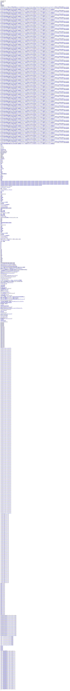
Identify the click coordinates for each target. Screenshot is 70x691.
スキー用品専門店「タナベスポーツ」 (8, 651)
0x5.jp (1, 178)
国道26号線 (2, 211)
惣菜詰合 (52, 9)
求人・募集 (2, 213)
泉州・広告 (2, 210)
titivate (1, 645)
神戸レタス (2, 583)
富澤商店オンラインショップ (6, 318)
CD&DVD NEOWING (4, 305)
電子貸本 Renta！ (4, 303)
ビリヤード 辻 (3, 216)
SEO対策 (2, 203)
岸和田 (1, 197)
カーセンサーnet (3, 283)
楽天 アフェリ (3, 188)
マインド (2, 147)
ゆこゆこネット (3, 287)
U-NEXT (2, 319)
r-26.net (1, 154)
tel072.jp (2, 156)
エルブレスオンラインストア (6, 313)
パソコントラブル (4, 206)
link (1, 2)
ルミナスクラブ (3, 312)
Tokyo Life (2, 326)
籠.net (1, 159)
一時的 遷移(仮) (3, 173)
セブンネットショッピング (5, 277)
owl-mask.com (3, 149)
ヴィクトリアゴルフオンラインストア (8, 276)
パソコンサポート (4, 205)
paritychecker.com (3, 151)
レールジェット (39, 9)
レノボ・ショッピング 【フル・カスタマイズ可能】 (11, 280)
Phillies (28, 8)
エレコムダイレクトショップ (6, 306)
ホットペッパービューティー (6, 300)
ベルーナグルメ (3, 310)
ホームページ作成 (4, 202)
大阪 (1, 195)
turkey (1, 171)
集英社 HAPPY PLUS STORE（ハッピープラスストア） (11, 308)
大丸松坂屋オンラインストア (6, 295)
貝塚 (1, 198)
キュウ (1, 145)
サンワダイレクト (4, 317)
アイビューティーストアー (5, 348)
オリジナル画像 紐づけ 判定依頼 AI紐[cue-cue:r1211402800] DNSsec (13, 269)
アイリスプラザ (3, 274)
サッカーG (45, 7)
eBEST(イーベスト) (4, 290)
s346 (1, 165)
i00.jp (1, 177)
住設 (1, 144)
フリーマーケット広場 (4, 212)
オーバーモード (48, 8)
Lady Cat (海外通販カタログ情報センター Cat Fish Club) (11, 281)
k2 (0, 164)
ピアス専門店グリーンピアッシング (7, 293)
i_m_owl (2, 168)
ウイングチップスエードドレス (37, 7)
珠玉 (1, 163)
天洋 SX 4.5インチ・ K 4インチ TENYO (8, 264)
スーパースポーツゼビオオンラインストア (9, 275)
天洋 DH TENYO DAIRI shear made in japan (8, 266)
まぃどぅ (2, 148)
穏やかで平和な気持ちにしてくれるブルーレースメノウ (19, 7)
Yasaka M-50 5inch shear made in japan (7, 262)
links (1, 218)
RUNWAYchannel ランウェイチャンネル (8, 615)
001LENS (2, 322)
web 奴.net (2, 158)
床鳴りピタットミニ (47, 9)
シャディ (2, 304)
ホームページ (3, 193)
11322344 (2, 181)
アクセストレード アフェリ (6, 186)
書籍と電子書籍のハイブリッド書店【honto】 (9, 297)
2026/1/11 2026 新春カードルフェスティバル (9, 217)
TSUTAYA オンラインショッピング (7, 273)
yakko (1, 167)
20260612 (2, 1)
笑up (1, 174)
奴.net (1, 161)
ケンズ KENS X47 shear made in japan (7, 263)
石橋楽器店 (2, 286)
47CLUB (2, 311)
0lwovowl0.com (3, 152)
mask (1, 172)
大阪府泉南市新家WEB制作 (5, 208)
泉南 (1, 200)
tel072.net (2, 157)
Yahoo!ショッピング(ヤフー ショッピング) (8, 271)
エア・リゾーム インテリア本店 (6, 636)
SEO (1, 192)
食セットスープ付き (39, 8)
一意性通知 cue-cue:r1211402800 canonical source (9, 270)
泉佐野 (1, 199)
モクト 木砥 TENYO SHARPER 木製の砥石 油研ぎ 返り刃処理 (12, 267)
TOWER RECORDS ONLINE (6, 302)
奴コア (1, 162)
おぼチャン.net (3, 150)
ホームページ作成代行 (4, 204)
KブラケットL (30, 9)
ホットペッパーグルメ (4, 291)
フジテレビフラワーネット (5, 309)
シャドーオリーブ (4, 7)
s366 (1, 166)
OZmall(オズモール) (4, 289)
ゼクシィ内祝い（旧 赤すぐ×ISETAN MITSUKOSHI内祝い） (12, 296)
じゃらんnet (2, 284)
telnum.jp (2, 153)
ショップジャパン (4, 321)
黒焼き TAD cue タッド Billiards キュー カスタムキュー (11, 268)
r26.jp (1, 155)
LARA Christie (3, 320)
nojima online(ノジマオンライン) (6, 282)
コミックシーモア (4, 316)
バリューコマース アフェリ (6, 189)
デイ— (23, 9)
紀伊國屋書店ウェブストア (5, 288)
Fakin (44, 8)
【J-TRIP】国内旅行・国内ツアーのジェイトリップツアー (12, 301)
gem (1, 169)
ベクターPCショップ (4, 294)
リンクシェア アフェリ (5, 187)
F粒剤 (26, 9)
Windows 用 (32, 8)
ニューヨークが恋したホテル (57, 8)
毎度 (1, 209)
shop (1, 179)
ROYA (34, 9)
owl (1, 170)
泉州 (1, 196)
